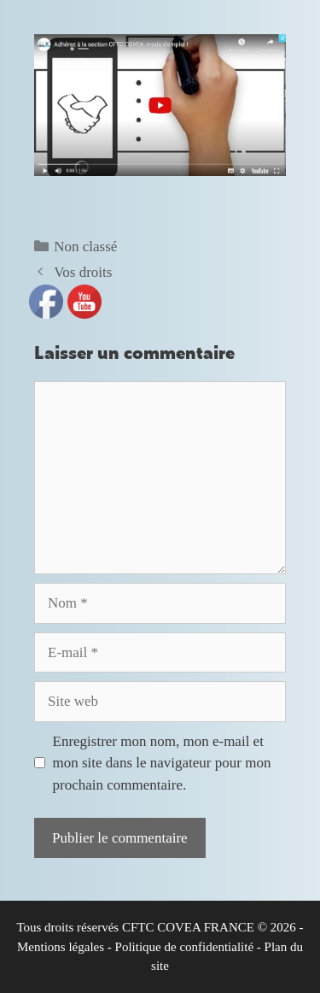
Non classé (85, 246)
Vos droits (83, 272)
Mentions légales (60, 947)
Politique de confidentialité (184, 947)
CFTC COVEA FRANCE (188, 927)
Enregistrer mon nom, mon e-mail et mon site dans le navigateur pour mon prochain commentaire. (162, 763)
